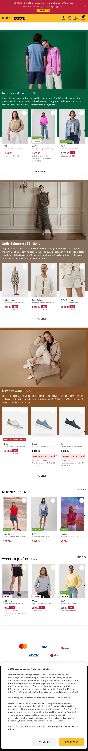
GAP (5, 146)
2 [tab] (46, 27)
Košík (83, 18)
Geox (5, 444)
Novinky (82, 489)
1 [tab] (42, 27)
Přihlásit (76, 18)
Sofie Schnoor (9, 300)
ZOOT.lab (7, 601)
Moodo (6, 534)
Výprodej (81, 556)
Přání (69, 18)
